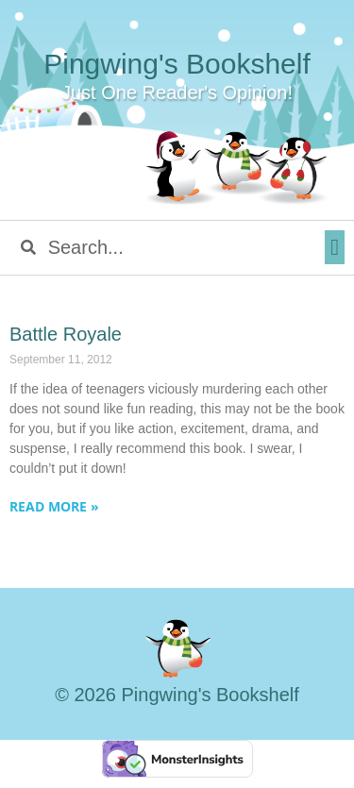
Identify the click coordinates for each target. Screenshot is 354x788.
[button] (335, 247)
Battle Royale (65, 334)
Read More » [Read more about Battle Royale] (54, 506)
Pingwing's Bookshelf (177, 63)
